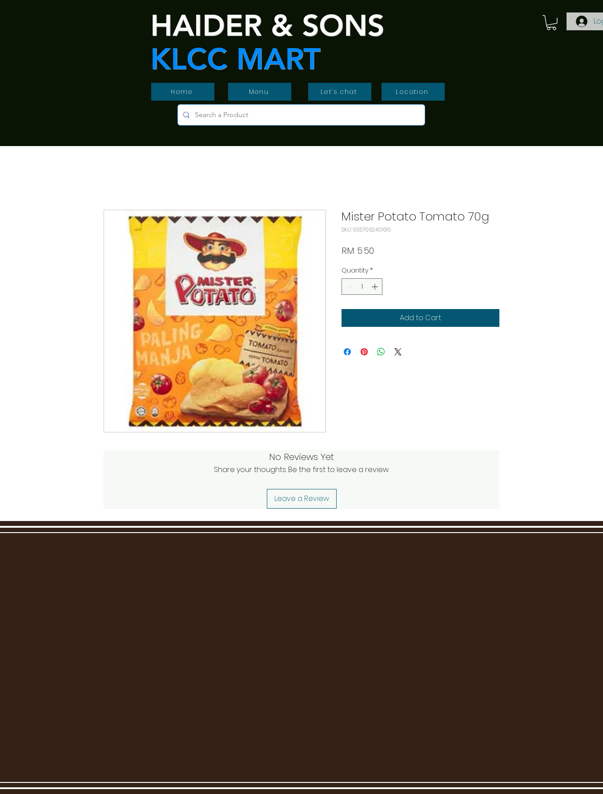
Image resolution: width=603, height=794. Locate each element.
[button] (551, 22)
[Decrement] (348, 286)
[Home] (182, 92)
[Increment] (375, 286)
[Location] (413, 92)
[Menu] (259, 92)
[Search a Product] (300, 115)
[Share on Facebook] (347, 351)
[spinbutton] (362, 286)
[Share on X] (398, 351)
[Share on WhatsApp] (381, 351)
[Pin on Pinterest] (364, 351)
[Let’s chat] (339, 92)
